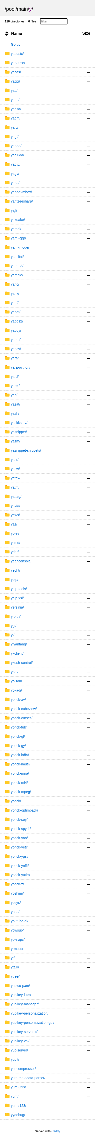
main (22, 9)
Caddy (56, 1131)
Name (16, 33)
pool (11, 9)
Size (86, 33)
